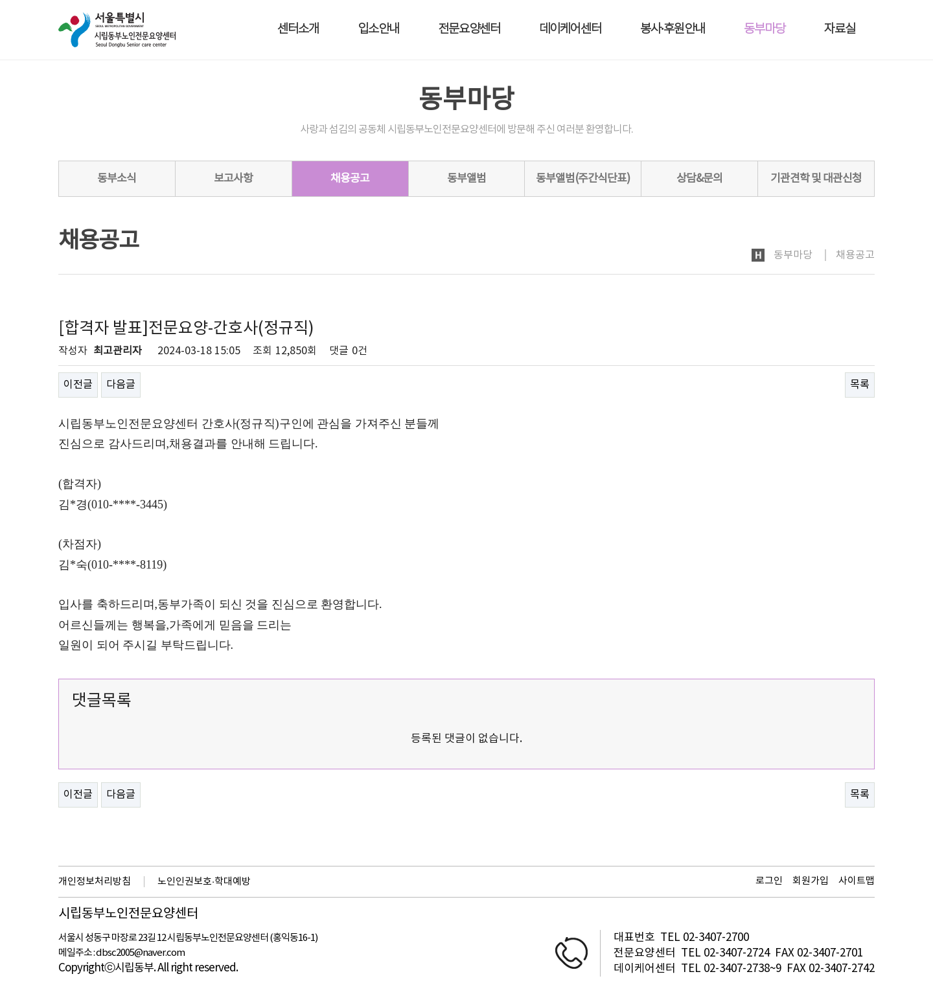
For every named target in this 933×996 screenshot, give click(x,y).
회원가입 (810, 881)
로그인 (769, 881)
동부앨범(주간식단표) (583, 178)
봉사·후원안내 (672, 29)
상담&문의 (699, 178)
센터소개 (298, 29)
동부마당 (764, 29)
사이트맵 (856, 881)
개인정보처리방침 (94, 882)
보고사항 (233, 178)
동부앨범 (466, 178)
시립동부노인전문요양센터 (128, 914)
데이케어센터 (570, 29)
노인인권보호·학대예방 (204, 882)
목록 (860, 384)
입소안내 (378, 29)
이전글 (78, 384)
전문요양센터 (469, 29)
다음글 (120, 384)
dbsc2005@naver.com (140, 952)
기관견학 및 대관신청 (816, 178)
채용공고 (349, 178)
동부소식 (116, 178)
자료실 (839, 29)
